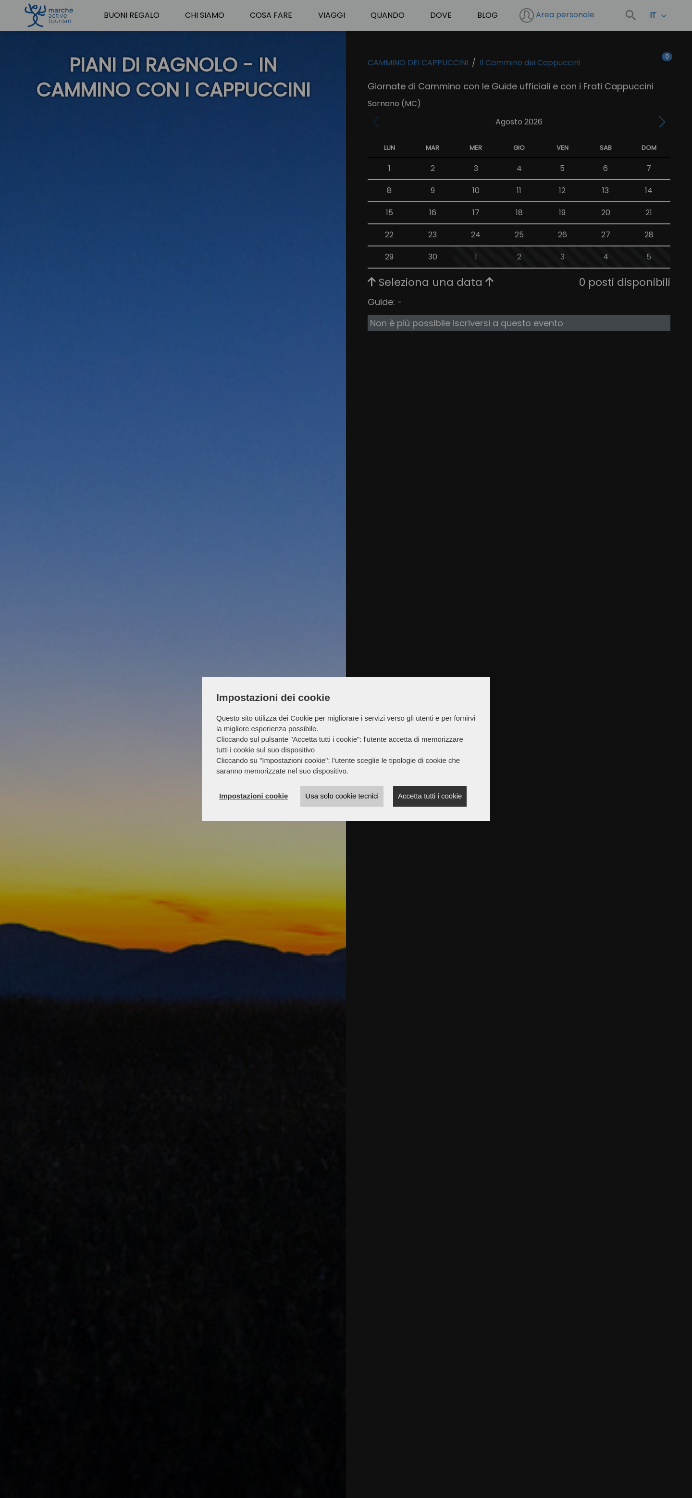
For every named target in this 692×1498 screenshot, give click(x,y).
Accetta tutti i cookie (430, 796)
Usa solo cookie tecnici (342, 796)
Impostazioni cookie (253, 796)
